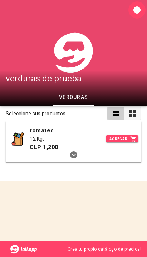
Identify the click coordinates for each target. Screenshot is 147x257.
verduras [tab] (73, 97)
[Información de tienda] (137, 10)
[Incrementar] (122, 138)
